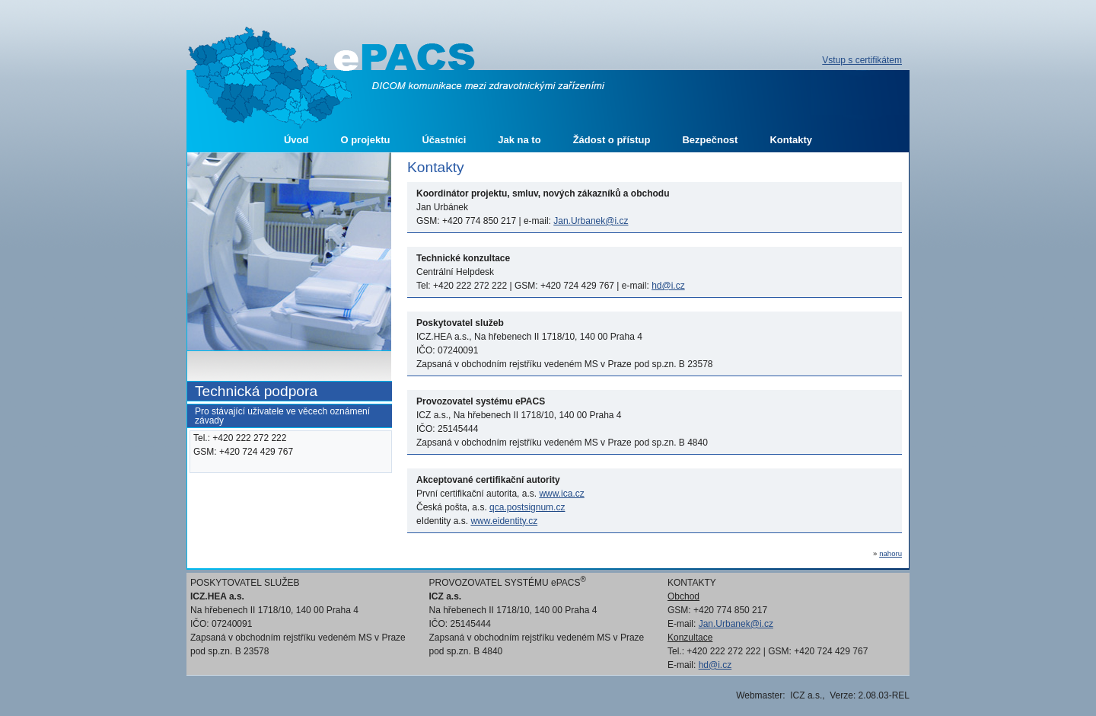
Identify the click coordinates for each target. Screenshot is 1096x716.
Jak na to (519, 139)
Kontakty (790, 139)
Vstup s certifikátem (862, 60)
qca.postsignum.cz (527, 507)
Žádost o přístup (612, 139)
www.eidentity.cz (503, 521)
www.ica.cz (561, 493)
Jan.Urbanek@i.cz (590, 221)
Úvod (296, 139)
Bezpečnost (710, 139)
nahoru (890, 553)
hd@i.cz (668, 285)
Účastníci (444, 139)
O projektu (365, 139)
